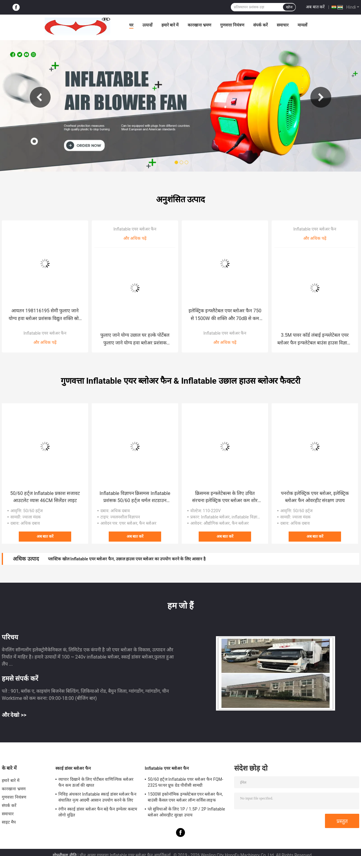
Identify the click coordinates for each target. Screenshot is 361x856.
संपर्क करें (260, 25)
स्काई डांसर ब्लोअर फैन (73, 768)
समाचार (283, 25)
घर (131, 25)
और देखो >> (14, 715)
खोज (289, 7)
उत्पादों (147, 25)
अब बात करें (315, 6)
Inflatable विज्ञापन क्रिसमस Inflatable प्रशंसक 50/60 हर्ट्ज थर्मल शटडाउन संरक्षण (134, 497)
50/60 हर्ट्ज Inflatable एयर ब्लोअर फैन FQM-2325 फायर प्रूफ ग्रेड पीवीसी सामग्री (185, 782)
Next (320, 97)
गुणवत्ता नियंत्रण (232, 25)
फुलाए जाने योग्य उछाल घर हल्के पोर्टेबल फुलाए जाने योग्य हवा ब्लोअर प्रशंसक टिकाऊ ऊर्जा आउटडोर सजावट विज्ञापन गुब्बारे (134, 339)
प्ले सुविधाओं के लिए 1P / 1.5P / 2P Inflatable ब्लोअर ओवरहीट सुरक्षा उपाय (186, 812)
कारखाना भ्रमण (199, 25)
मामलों (302, 25)
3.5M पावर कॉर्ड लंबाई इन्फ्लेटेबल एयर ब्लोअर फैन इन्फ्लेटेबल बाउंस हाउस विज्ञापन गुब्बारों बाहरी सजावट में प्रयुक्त (314, 339)
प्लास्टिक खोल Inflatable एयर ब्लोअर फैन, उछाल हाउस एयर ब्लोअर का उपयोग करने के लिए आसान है (127, 558)
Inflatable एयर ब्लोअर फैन (45, 333)
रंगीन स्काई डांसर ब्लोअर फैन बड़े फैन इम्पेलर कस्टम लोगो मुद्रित (97, 812)
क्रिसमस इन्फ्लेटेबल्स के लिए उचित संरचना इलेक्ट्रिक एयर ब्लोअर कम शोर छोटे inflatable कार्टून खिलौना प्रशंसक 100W (225, 497)
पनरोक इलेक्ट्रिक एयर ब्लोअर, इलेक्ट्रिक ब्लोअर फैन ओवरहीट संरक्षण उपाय (315, 496)
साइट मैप (9, 822)
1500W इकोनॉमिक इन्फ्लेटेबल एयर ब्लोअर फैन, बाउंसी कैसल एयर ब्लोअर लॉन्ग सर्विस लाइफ (185, 797)
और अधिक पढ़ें (45, 342)
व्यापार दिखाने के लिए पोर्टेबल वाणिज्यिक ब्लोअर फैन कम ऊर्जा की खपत (96, 782)
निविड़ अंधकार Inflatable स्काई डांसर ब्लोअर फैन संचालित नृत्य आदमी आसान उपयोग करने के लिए (97, 797)
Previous (40, 97)
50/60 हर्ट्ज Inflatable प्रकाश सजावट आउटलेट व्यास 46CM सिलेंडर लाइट (45, 496)
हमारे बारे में (170, 25)
